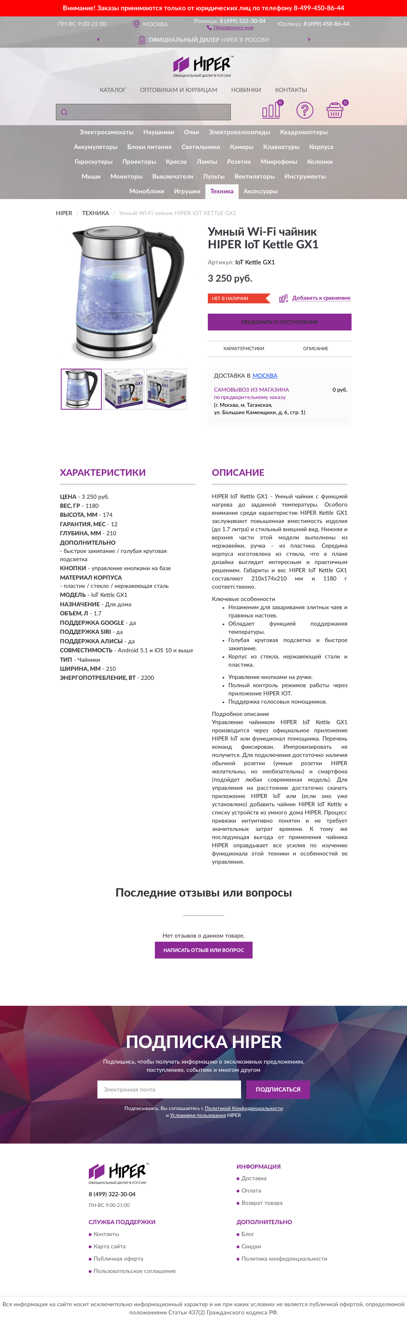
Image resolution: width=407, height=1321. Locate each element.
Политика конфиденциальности (284, 1259)
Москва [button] (265, 376)
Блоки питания (149, 147)
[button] (230, 27)
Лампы (207, 162)
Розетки (239, 162)
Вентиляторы (255, 177)
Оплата (251, 1191)
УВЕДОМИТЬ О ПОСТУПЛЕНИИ (279, 322)
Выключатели (172, 177)
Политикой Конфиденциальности (244, 1108)
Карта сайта (110, 1247)
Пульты (214, 177)
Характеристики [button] (243, 348)
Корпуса (321, 147)
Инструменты (305, 177)
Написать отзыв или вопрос (203, 950)
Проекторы (139, 162)
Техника (222, 191)
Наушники (158, 132)
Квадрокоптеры (304, 132)
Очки (191, 132)
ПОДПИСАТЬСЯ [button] (278, 1090)
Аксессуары (261, 191)
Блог (247, 1234)
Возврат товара (262, 1203)
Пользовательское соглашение (135, 1271)
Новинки (246, 90)
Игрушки (187, 191)
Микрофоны (279, 162)
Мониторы (126, 177)
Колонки (320, 162)
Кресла (176, 162)
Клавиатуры (281, 147)
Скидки (251, 1247)
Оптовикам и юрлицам (178, 90)
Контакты (291, 90)
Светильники (201, 147)
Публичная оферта (118, 1259)
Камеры (241, 147)
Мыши (91, 177)
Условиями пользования (198, 1115)
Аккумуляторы (95, 147)
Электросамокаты (106, 132)
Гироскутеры (94, 162)
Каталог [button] (113, 90)
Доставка (254, 1179)
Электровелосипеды (239, 132)
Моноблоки (146, 191)
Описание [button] (315, 348)
